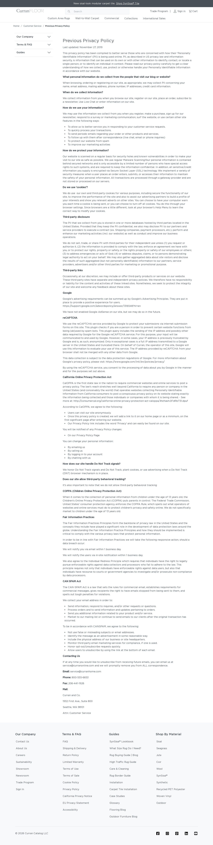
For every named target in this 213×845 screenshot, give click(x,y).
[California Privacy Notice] (77, 796)
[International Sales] (154, 19)
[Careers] (20, 755)
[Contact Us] (22, 742)
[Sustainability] (23, 762)
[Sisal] (159, 742)
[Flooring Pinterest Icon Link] (177, 833)
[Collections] (131, 19)
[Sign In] (20, 790)
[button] (34, 36)
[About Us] (21, 749)
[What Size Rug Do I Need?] (125, 749)
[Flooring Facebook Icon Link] (158, 833)
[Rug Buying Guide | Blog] (124, 755)
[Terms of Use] (70, 769)
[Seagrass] (162, 749)
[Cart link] (193, 11)
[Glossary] (114, 803)
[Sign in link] (179, 11)
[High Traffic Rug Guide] (123, 762)
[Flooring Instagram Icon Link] (167, 833)
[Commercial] (111, 19)
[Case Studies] (117, 796)
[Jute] (159, 755)
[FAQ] (65, 742)
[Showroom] (22, 769)
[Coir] (159, 762)
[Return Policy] (70, 755)
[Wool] (159, 769)
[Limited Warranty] (73, 762)
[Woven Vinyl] (164, 796)
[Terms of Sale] (71, 776)
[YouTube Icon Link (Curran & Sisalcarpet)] (196, 833)
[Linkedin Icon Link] (186, 833)
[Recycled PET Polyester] (171, 790)
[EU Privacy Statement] (76, 803)
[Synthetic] (162, 783)
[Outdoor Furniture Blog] (123, 817)
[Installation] (116, 783)
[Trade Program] (24, 783)
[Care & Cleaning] (119, 769)
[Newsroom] (22, 776)
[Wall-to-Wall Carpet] (87, 19)
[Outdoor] (161, 803)
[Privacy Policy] (71, 790)
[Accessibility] (70, 810)
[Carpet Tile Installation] (123, 790)
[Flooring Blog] (117, 810)
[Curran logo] (30, 11)
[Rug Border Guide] (120, 776)
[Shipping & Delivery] (74, 749)
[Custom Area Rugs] (58, 19)
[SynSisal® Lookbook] (121, 742)
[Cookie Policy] (70, 783)
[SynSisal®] (162, 776)
